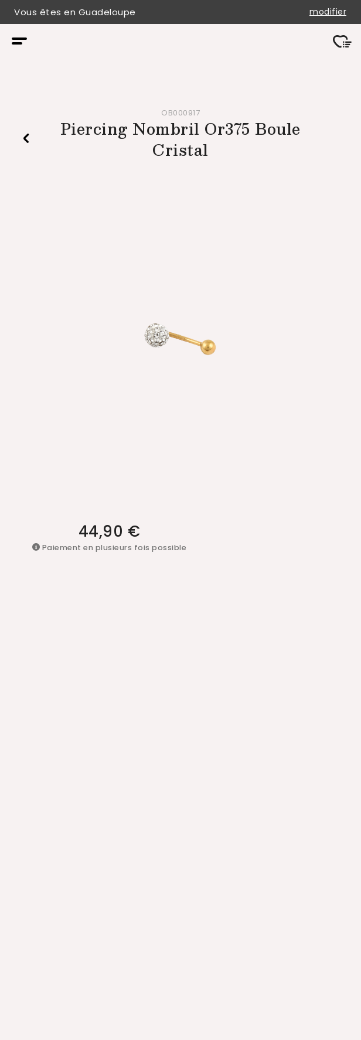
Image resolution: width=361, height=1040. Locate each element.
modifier (327, 12)
